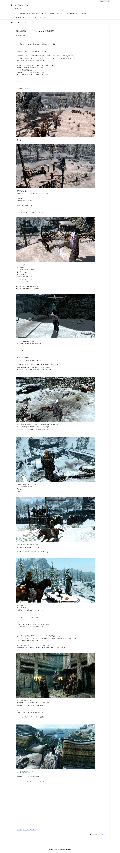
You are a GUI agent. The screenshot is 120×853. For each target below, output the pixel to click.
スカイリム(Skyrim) (23, 22)
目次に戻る (26, 830)
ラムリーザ (100, 834)
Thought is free (68, 849)
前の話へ (19, 830)
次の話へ (33, 830)
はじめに (14, 22)
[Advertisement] (27, 811)
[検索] (108, 1)
